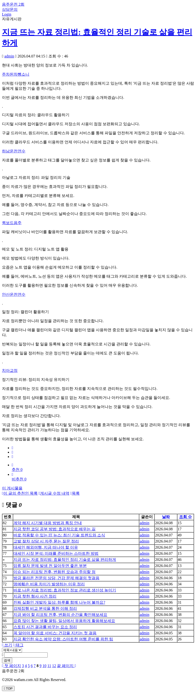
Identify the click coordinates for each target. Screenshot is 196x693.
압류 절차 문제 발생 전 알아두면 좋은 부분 (50, 566)
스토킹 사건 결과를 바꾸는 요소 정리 (45, 627)
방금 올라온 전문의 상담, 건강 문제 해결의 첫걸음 (56, 578)
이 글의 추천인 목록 (20, 493)
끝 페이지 (66, 666)
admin (9, 56)
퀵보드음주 (12, 223)
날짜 (166, 517)
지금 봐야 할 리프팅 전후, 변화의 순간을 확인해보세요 (60, 615)
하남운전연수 (13, 151)
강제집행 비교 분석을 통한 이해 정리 (45, 608)
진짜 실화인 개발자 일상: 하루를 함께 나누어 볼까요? (59, 602)
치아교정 (10, 370)
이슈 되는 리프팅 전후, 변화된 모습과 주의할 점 (54, 572)
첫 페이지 (11, 666)
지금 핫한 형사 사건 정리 (34, 596)
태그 (18, 645)
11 (49, 666)
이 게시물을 (12, 488)
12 (54, 666)
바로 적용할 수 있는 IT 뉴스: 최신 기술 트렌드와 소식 (59, 535)
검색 (7, 660)
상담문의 (10, 9)
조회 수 (185, 517)
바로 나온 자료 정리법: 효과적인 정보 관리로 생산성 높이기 (64, 590)
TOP (8, 688)
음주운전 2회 (13, 4)
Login (6, 14)
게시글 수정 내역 (54, 493)
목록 (75, 493)
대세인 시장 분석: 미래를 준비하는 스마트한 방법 (55, 553)
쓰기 (7, 645)
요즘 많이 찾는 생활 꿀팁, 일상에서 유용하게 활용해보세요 (64, 621)
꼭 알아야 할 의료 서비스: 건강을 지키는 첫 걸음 (55, 633)
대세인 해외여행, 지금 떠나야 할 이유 (45, 547)
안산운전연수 (13, 294)
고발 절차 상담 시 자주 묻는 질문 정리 (46, 541)
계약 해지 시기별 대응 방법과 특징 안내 (47, 523)
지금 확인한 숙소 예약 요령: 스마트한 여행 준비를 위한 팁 (63, 639)
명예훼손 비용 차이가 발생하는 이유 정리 (49, 584)
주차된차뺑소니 (15, 74)
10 (44, 666)
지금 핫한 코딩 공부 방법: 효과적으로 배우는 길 (54, 529)
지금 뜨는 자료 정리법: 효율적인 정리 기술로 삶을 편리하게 (64, 559)
